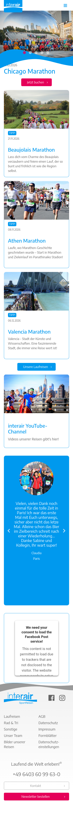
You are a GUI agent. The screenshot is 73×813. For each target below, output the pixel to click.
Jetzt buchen (35, 82)
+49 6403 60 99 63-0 (36, 774)
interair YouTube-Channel (27, 428)
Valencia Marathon (29, 332)
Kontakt (35, 786)
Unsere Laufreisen (35, 367)
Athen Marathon (27, 241)
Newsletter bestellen (35, 797)
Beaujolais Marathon (31, 150)
